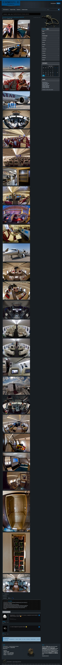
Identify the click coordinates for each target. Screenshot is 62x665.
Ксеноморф (11, 3)
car (45, 646)
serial (54, 647)
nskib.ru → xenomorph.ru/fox (9, 653)
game (49, 646)
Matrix (43, 33)
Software (44, 40)
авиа (11, 18)
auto (44, 646)
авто (51, 649)
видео (46, 650)
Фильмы (44, 57)
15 (52, 72)
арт (56, 649)
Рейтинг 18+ (5, 648)
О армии (4, 608)
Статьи (43, 53)
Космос (56, 648)
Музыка (44, 51)
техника (8, 18)
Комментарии (24, 9)
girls (54, 646)
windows (48, 648)
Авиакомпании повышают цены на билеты (11, 604)
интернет (54, 650)
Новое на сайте (6, 651)
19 (45, 74)
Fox (13, 661)
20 (48, 74)
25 (43, 75)
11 (43, 72)
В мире (43, 44)
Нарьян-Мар (12, 9)
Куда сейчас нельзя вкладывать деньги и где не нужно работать (15, 606)
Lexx (3, 633)
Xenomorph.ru (6, 9)
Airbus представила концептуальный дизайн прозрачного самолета (15, 605)
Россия (48, 649)
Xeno (17, 661)
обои (52, 651)
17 (57, 72)
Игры (43, 46)
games (52, 646)
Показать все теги (45, 655)
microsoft (48, 647)
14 (50, 72)
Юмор (43, 59)
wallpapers (44, 648)
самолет (5, 593)
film (47, 646)
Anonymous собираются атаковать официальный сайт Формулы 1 (15, 602)
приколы (55, 651)
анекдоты (53, 649)
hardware (43, 647)
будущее (43, 650)
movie (52, 647)
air (8, 593)
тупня (50, 653)
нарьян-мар (46, 651)
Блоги (43, 42)
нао (42, 651)
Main (43, 31)
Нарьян (45, 649)
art (42, 646)
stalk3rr (3, 621)
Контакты (5, 650)
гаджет (49, 650)
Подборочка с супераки (7, 603)
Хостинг (5, 654)
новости (49, 651)
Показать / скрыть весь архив (47, 89)
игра (52, 650)
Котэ (43, 649)
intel (46, 647)
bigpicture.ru (5, 595)
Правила (18, 9)
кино (57, 650)
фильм (56, 652)
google (56, 646)
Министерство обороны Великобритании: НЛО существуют (14, 607)
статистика (12, 652)
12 (45, 72)
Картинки (52, 648)
